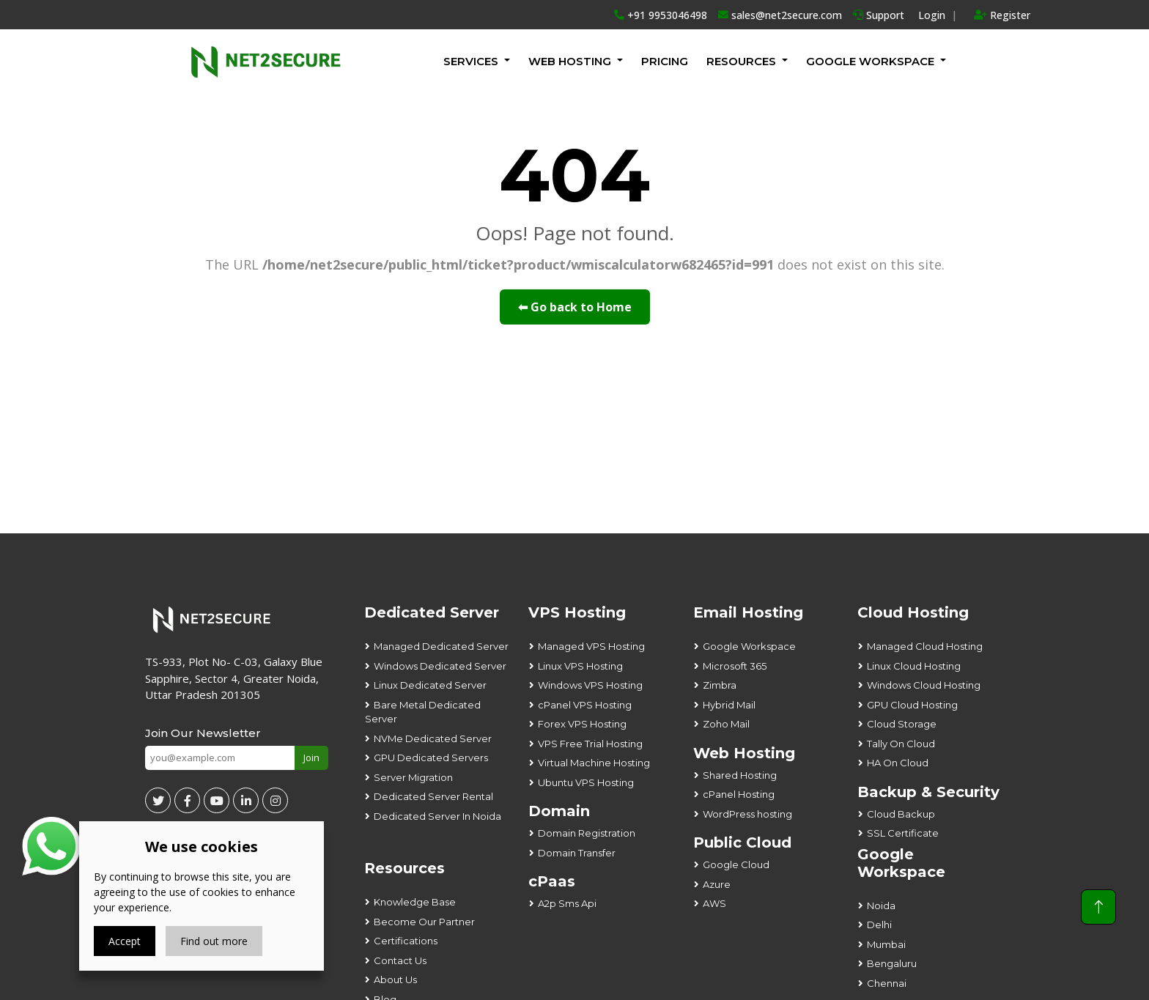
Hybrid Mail (729, 705)
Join (311, 757)
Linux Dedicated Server (430, 685)
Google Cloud (736, 864)
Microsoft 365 (734, 666)
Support (878, 15)
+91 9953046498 (660, 15)
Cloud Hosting (913, 612)
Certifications (405, 941)
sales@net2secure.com (780, 15)
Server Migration (413, 777)
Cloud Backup (901, 814)
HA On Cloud (897, 762)
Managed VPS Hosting (591, 646)
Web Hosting (569, 61)
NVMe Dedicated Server (433, 738)
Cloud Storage (901, 724)
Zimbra (719, 685)
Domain (559, 811)
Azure (717, 884)
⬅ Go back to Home (575, 307)
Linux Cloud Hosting (914, 666)
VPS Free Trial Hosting (590, 743)
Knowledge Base (415, 902)
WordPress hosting (747, 814)
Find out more (214, 941)
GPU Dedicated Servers (431, 757)
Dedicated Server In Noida (437, 816)
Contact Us (400, 960)
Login (931, 15)
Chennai (886, 983)
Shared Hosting (740, 775)
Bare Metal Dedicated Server (423, 712)
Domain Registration (586, 833)
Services (470, 61)
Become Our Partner (424, 921)
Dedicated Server (431, 612)
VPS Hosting (577, 612)
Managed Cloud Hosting (925, 646)
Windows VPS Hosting (590, 685)
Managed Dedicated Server (441, 646)
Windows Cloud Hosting (923, 685)
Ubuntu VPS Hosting (586, 782)
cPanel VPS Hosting (585, 705)
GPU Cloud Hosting (912, 705)
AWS (714, 903)
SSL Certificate (903, 833)
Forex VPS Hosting (582, 724)
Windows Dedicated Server (440, 666)
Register (1002, 15)
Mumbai (886, 944)
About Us (395, 979)
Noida (881, 905)
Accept (124, 941)
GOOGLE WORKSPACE (870, 61)
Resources (741, 61)
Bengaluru (892, 963)
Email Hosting (748, 612)
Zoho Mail (726, 724)
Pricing (664, 61)
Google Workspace (749, 646)
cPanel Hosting (739, 794)
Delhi (879, 924)
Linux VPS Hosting (580, 666)
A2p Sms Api (567, 903)
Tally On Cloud (901, 743)
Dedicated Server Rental (433, 796)
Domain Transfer (577, 853)
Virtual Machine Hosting (594, 762)
